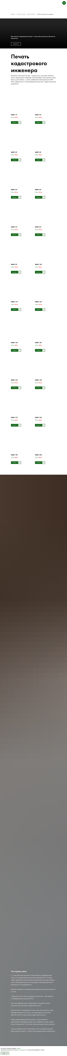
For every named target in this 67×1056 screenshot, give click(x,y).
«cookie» (18, 1048)
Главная (13, 14)
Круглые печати (31, 14)
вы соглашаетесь (22, 1050)
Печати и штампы (21, 14)
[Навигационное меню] (64, 2)
